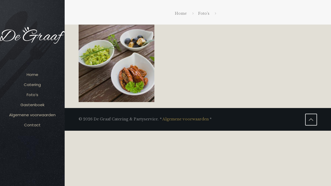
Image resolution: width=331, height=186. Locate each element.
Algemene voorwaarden (185, 119)
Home (181, 13)
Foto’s (203, 13)
